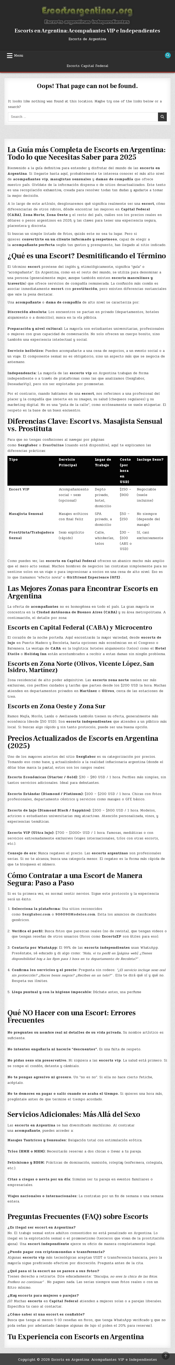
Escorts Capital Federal (87, 66)
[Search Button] (168, 55)
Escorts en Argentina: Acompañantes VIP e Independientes (87, 30)
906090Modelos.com (75, 914)
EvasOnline (53, 445)
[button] (87, 1175)
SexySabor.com (36, 914)
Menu (18, 55)
